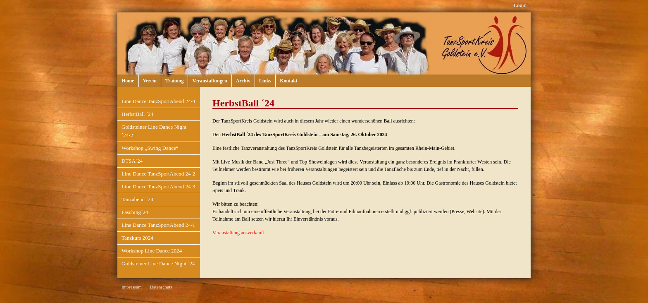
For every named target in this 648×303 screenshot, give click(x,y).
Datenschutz (161, 286)
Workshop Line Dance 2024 (152, 251)
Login (520, 5)
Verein (150, 81)
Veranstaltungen (209, 81)
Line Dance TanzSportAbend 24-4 (158, 101)
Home (128, 81)
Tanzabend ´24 (137, 199)
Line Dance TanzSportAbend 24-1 (158, 225)
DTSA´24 (132, 161)
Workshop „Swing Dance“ (150, 148)
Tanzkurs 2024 (137, 238)
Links (265, 81)
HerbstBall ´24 (137, 114)
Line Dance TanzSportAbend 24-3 (158, 186)
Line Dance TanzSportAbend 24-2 (158, 174)
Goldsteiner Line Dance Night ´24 (158, 263)
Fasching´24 (135, 212)
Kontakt (289, 81)
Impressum (132, 286)
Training (174, 81)
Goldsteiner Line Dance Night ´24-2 (154, 131)
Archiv (243, 81)
